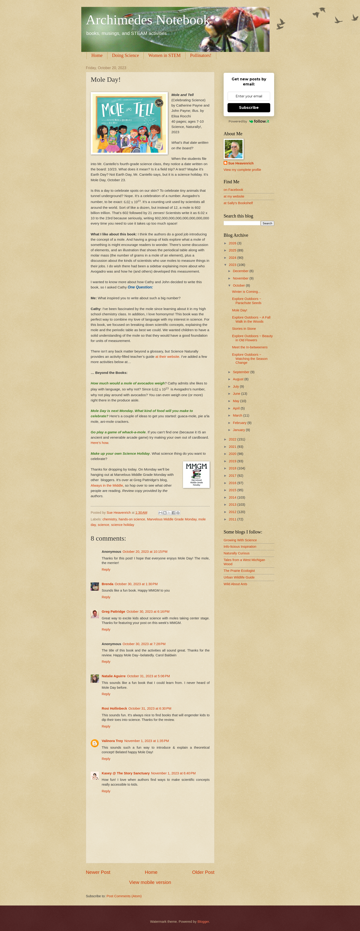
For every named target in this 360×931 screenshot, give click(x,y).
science (103, 525)
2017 (233, 475)
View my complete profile (242, 170)
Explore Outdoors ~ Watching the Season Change (249, 358)
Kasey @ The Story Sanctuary (126, 773)
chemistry (110, 519)
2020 (233, 454)
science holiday (122, 525)
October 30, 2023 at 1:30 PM (136, 584)
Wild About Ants (235, 584)
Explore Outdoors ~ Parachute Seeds (247, 301)
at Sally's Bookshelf (238, 203)
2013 (233, 504)
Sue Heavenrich (240, 163)
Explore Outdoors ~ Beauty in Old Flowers (252, 338)
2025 (233, 250)
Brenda (107, 584)
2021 (233, 447)
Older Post (203, 872)
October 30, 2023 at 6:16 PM (148, 611)
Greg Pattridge (113, 611)
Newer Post (98, 872)
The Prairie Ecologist (239, 571)
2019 (233, 461)
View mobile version (150, 882)
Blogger (203, 921)
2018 (233, 468)
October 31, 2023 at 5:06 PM (148, 676)
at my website (234, 196)
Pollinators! (200, 55)
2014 (233, 497)
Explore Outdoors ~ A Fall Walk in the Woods (251, 319)
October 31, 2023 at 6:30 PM (149, 708)
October (239, 285)
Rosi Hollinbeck (114, 708)
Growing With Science (240, 540)
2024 (233, 258)
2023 (233, 265)
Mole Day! (239, 310)
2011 (233, 519)
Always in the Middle (107, 485)
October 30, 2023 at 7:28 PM (144, 644)
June (237, 393)
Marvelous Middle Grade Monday (172, 519)
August (238, 379)
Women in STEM (164, 55)
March (238, 415)
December (241, 271)
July (236, 386)
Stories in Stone (244, 328)
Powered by (249, 121)
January (239, 430)
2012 (233, 512)
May (236, 401)
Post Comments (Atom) (124, 896)
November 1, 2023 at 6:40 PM (173, 773)
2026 (233, 243)
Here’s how (99, 443)
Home (97, 55)
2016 (233, 483)
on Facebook (233, 190)
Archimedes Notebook (148, 19)
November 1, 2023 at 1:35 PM (146, 741)
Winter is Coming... (246, 291)
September (241, 372)
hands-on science (132, 519)
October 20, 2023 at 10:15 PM (145, 551)
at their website (166, 356)
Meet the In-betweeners (250, 347)
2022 (233, 439)
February (240, 423)
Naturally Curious (237, 553)
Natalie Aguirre (114, 676)
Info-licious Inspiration (240, 546)
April (237, 408)
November (241, 278)
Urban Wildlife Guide (239, 577)
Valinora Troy (112, 741)
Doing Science (125, 55)
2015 (233, 490)
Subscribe (249, 107)
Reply (106, 569)
